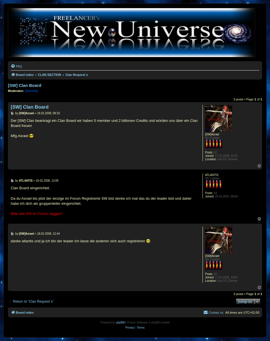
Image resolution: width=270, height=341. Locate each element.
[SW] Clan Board (24, 85)
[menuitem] (16, 66)
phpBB (120, 322)
